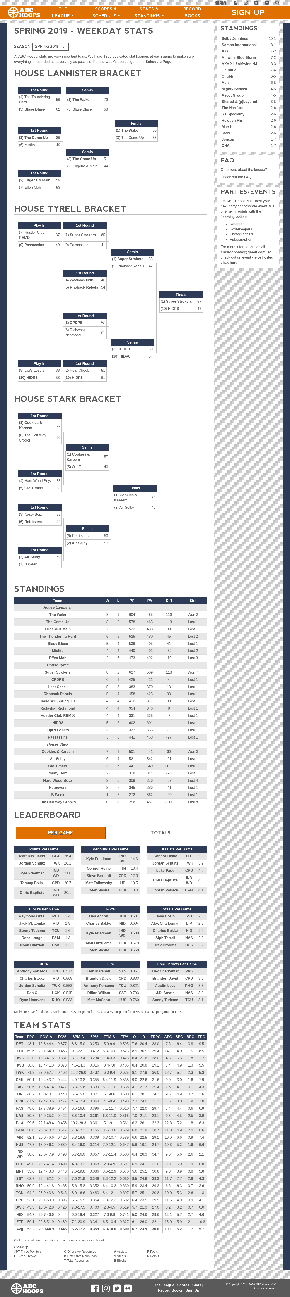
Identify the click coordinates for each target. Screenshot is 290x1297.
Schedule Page (158, 62)
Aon (225, 83)
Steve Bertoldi (99, 876)
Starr (226, 133)
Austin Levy (165, 986)
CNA (226, 145)
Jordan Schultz (32, 863)
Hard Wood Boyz (57, 780)
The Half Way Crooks (58, 802)
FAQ (247, 177)
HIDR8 (57, 723)
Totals (161, 832)
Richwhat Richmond (57, 708)
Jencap (228, 139)
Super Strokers (58, 672)
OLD (20, 1164)
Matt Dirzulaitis (32, 856)
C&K (56, 945)
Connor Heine (99, 868)
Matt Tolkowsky (98, 883)
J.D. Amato (165, 993)
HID (56, 923)
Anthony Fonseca (32, 971)
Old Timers (57, 766)
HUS (189, 945)
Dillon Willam (98, 993)
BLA (56, 856)
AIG (225, 51)
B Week (57, 795)
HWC (19, 1058)
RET (56, 916)
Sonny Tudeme (32, 931)
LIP (122, 883)
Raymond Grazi (32, 916)
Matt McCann (98, 1000)
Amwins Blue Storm (239, 57)
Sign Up (248, 12)
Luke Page (165, 870)
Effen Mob (57, 658)
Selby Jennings (235, 38)
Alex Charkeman (165, 923)
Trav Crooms (165, 945)
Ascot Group (233, 95)
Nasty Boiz (57, 773)
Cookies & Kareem (58, 751)
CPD (56, 883)
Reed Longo (32, 938)
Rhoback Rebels (58, 694)
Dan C (32, 993)
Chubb (227, 76)
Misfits (58, 651)
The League (62, 12)
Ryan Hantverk (32, 1000)
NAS (189, 938)
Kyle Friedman (32, 873)
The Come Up (57, 622)
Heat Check (58, 687)
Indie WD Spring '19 (58, 701)
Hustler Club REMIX (58, 715)
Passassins (58, 737)
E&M (189, 890)
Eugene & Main (58, 629)
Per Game (60, 832)
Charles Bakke (98, 923)
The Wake (57, 615)
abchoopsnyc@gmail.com (243, 252)
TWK (56, 863)
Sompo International (239, 45)
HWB (19, 1065)
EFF (19, 1222)
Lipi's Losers (58, 730)
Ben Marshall (98, 971)
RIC (20, 1087)
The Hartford (232, 108)
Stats (196, 1285)
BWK (19, 1207)
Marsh (227, 127)
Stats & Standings (149, 12)
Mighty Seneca (234, 89)
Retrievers (58, 787)
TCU (56, 931)
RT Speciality (233, 114)
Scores (183, 1285)
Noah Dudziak (32, 945)
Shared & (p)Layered (239, 102)
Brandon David (99, 978)
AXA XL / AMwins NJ (239, 64)
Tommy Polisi (32, 883)
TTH (122, 868)
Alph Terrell (165, 938)
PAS (189, 971)
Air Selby (57, 759)
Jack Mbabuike (32, 923)
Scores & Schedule (106, 12)
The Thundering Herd (57, 636)
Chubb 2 (229, 70)
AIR (20, 1137)
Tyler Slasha (98, 890)
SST (189, 916)
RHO (56, 1000)
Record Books (192, 12)
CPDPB (57, 680)
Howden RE (232, 120)
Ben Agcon (98, 916)
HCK (122, 916)
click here (229, 262)
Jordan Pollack (165, 890)
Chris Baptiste (32, 893)
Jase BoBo (165, 916)
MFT (20, 1171)
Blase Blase (58, 644)
